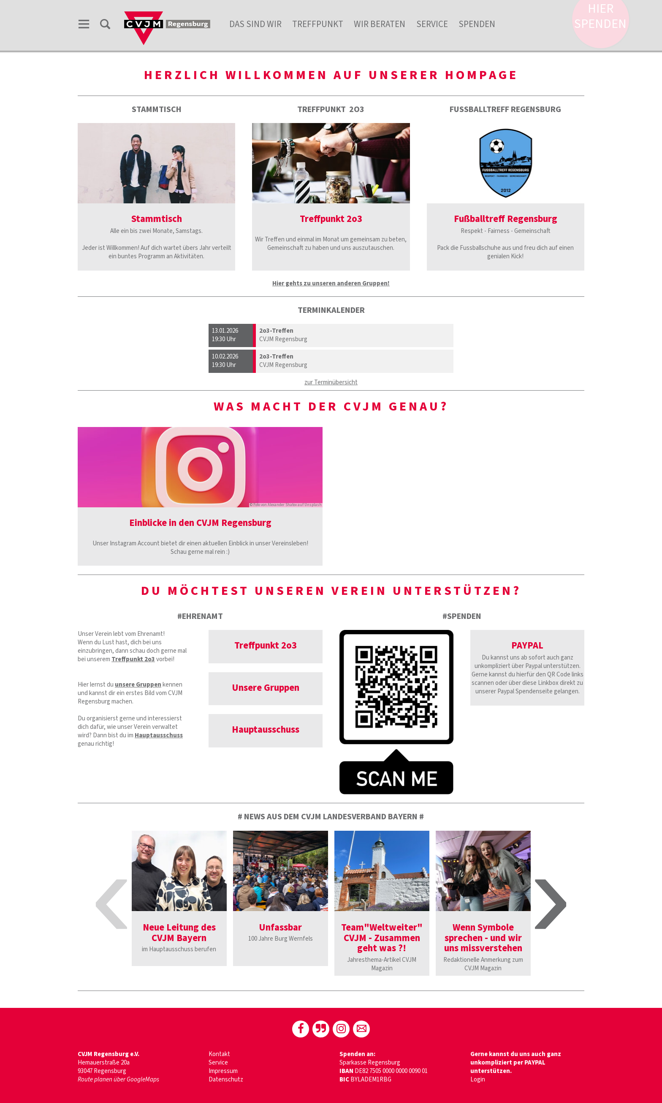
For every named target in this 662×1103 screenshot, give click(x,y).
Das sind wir (255, 24)
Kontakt (219, 1054)
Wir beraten (379, 24)
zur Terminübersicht (331, 382)
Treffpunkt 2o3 (133, 659)
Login (477, 1079)
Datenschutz (226, 1079)
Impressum (223, 1071)
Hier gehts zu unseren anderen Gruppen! (331, 283)
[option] (179, 898)
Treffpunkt (317, 24)
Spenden (477, 24)
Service (432, 24)
